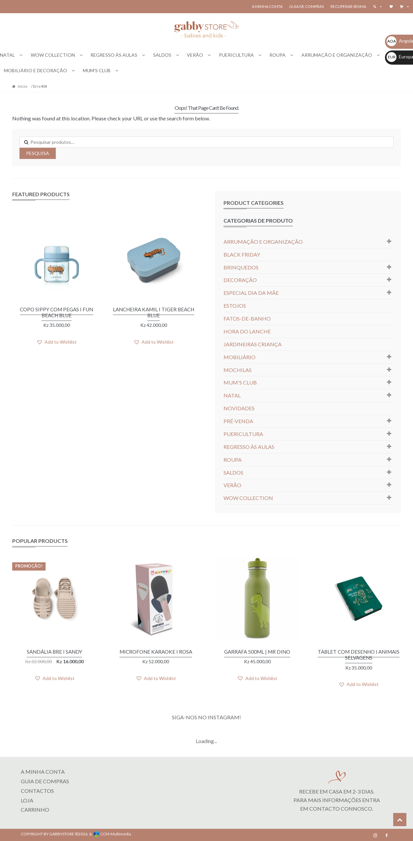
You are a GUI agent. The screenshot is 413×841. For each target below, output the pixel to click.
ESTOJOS (235, 305)
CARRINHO (35, 808)
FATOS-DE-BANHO (247, 318)
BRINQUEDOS (241, 267)
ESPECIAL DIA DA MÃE (251, 293)
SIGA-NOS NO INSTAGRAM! (206, 716)
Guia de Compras (306, 6)
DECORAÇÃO (240, 280)
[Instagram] (375, 834)
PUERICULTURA (236, 55)
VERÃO (195, 55)
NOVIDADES (239, 408)
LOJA (27, 799)
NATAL (7, 55)
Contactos (37, 789)
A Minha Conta (267, 6)
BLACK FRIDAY (242, 254)
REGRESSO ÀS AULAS (113, 55)
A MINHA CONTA (43, 770)
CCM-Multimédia (115, 832)
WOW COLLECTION (53, 55)
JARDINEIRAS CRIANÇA (253, 344)
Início (22, 86)
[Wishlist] (391, 6)
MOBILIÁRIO (240, 357)
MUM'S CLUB (240, 382)
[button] (404, 6)
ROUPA (277, 55)
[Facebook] (386, 834)
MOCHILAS (238, 370)
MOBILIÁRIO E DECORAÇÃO (35, 70)
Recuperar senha (348, 6)
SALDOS (162, 55)
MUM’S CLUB (97, 70)
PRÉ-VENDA (238, 421)
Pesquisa (37, 153)
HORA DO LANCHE (247, 331)
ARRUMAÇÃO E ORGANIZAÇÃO (336, 55)
